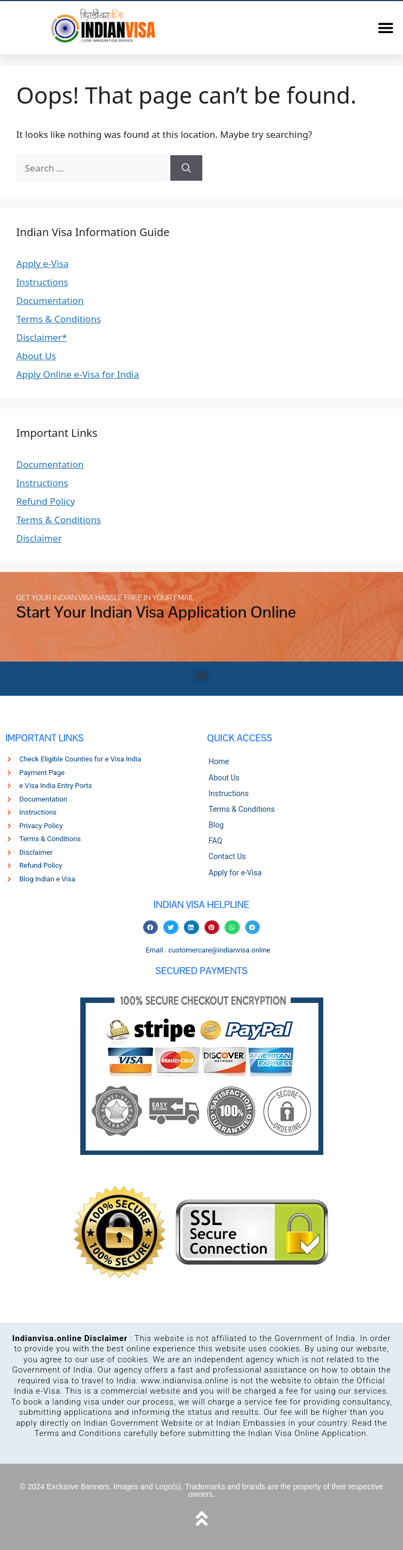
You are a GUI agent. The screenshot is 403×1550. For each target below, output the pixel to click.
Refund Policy (45, 501)
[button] (385, 27)
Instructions (42, 282)
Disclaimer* (41, 337)
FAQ (215, 840)
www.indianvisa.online (185, 1381)
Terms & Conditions (58, 319)
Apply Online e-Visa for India (77, 374)
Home (219, 761)
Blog (216, 825)
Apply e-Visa (42, 263)
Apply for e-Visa (235, 872)
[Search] (186, 168)
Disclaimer (39, 538)
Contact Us (227, 856)
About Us (36, 356)
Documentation (50, 300)
